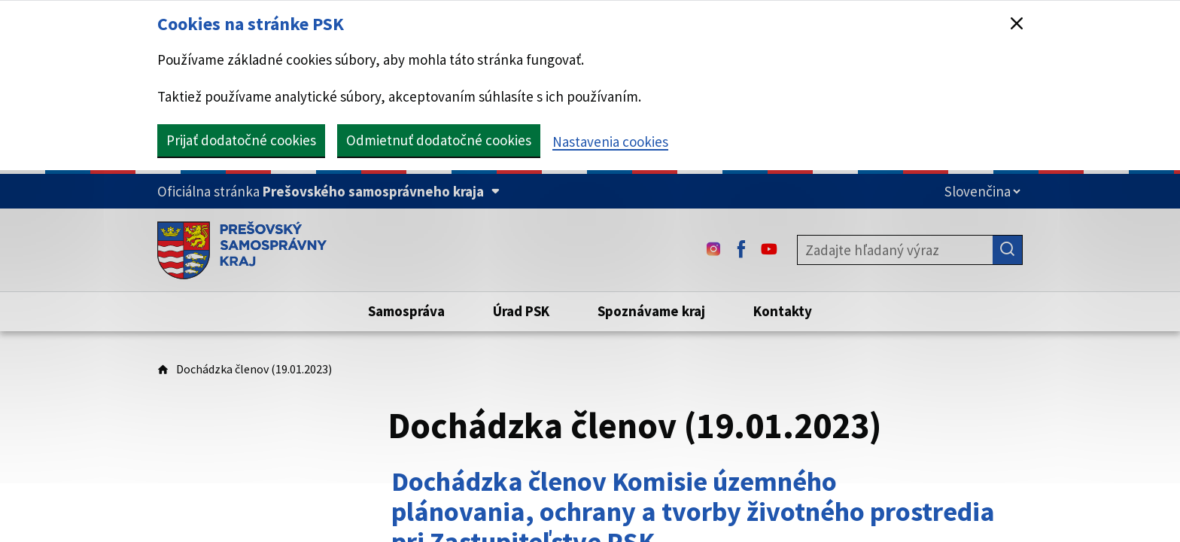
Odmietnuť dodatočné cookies (438, 140)
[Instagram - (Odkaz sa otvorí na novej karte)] (713, 250)
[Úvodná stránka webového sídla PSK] (242, 250)
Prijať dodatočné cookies (241, 140)
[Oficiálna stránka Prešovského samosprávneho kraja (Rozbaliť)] (328, 191)
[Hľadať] (1008, 250)
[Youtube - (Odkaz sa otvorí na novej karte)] (769, 250)
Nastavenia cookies (610, 141)
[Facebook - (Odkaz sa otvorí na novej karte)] (741, 250)
